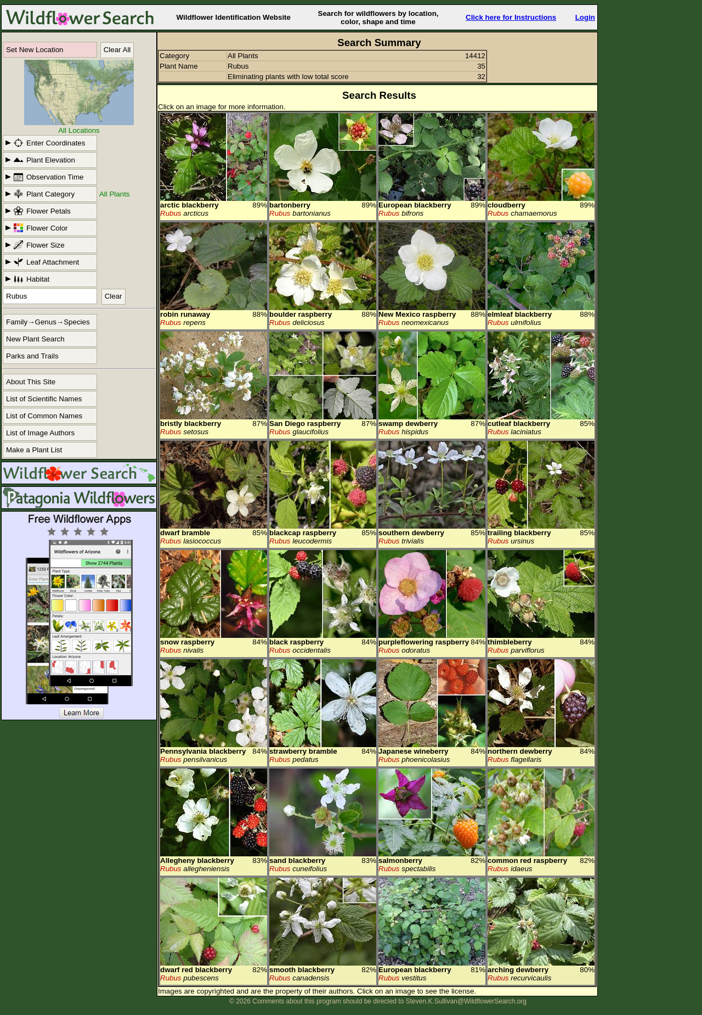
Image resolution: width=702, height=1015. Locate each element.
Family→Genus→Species (48, 322)
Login (585, 17)
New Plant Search (35, 339)
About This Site (30, 382)
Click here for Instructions (511, 17)
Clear (113, 296)
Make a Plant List (34, 450)
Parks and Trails (32, 356)
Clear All (117, 50)
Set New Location (34, 50)
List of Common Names (44, 416)
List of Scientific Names (44, 399)
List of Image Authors (40, 433)
